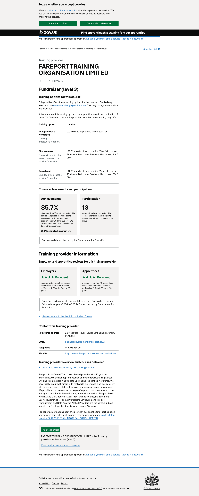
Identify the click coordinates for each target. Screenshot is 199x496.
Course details (76, 48)
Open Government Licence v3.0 (88, 488)
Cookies (55, 483)
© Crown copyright (152, 488)
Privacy (64, 483)
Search (42, 48)
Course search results (57, 48)
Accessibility (44, 483)
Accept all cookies (58, 23)
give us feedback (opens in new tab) (81, 478)
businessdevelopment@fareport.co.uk (85, 341)
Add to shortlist (51, 429)
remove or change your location (69, 105)
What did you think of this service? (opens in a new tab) (114, 38)
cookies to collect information (62, 10)
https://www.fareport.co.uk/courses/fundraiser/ (90, 353)
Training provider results (96, 48)
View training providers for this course (60, 445)
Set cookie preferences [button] (99, 23)
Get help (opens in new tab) (51, 478)
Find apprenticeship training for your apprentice (113, 32)
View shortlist (151, 49)
